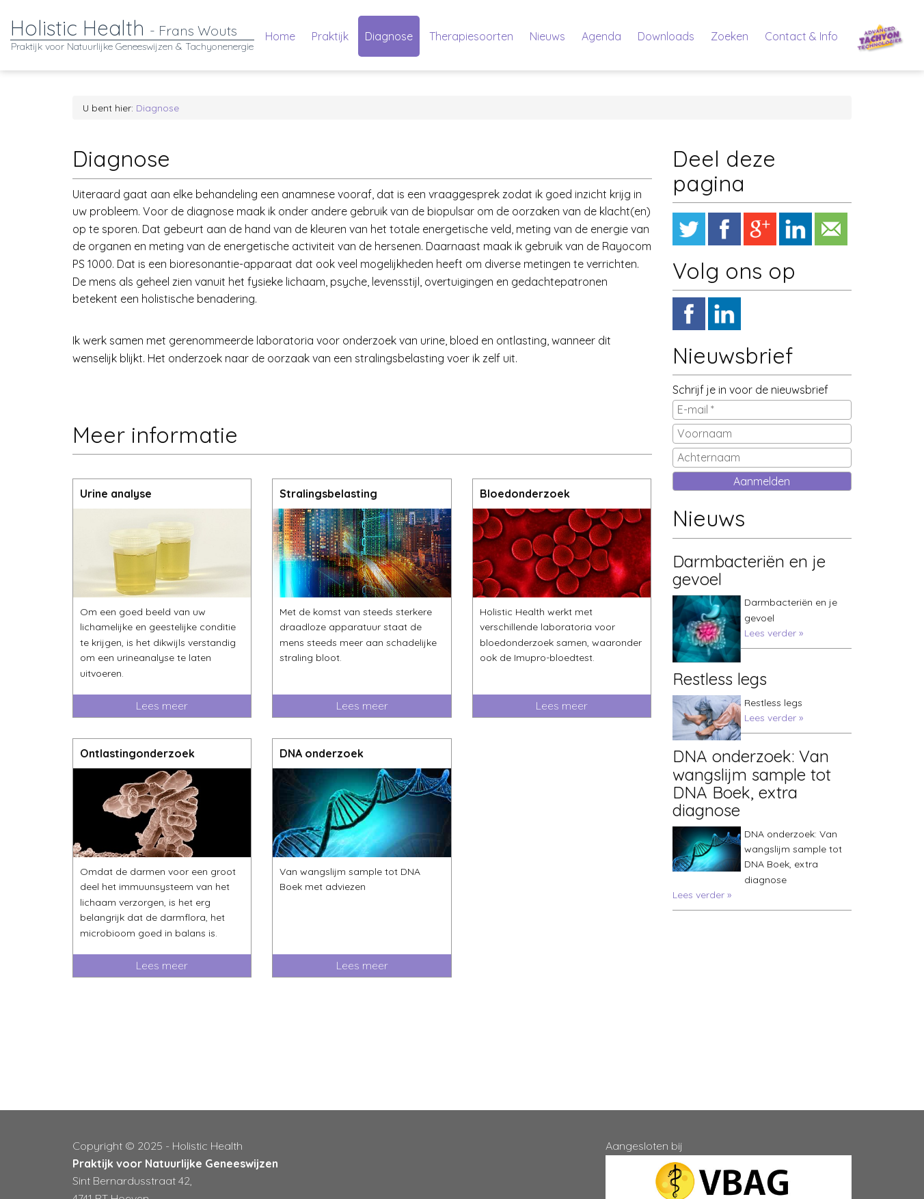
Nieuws (547, 36)
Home (280, 36)
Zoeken (729, 36)
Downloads (666, 36)
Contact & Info (801, 36)
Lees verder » (773, 633)
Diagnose (389, 36)
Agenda (601, 36)
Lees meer (162, 705)
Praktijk (330, 36)
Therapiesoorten (471, 36)
